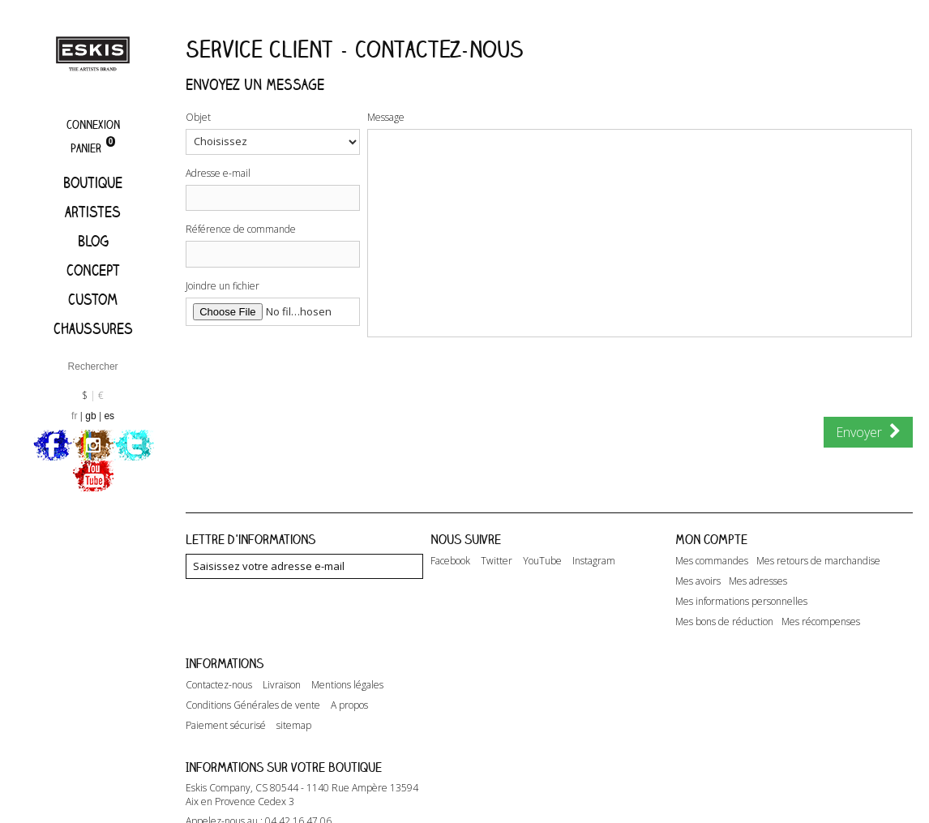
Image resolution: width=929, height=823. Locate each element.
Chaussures (93, 328)
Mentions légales (347, 685)
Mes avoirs (698, 581)
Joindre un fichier (222, 286)
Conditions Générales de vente (253, 705)
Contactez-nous (219, 685)
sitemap (293, 725)
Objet (198, 117)
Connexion (93, 124)
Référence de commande (241, 229)
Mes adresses (758, 581)
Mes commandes (711, 561)
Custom (93, 299)
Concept (93, 270)
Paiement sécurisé (226, 725)
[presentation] (438, 385)
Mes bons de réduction (724, 621)
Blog (93, 241)
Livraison (282, 685)
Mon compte (711, 539)
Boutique (92, 182)
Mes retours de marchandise (818, 561)
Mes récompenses (820, 621)
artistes (93, 211)
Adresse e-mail (218, 173)
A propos (349, 705)
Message (386, 117)
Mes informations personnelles (741, 601)
